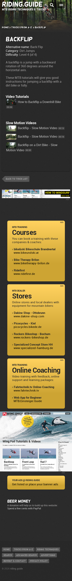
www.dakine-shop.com (29, 316)
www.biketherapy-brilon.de (31, 263)
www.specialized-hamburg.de (33, 348)
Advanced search (26, 555)
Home (5, 27)
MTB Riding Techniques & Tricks (24, 9)
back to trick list (17, 179)
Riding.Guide (22, 4)
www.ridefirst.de (24, 274)
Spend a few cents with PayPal (24, 508)
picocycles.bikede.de (27, 327)
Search (7, 555)
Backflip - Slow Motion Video (31, 128)
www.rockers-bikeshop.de (31, 337)
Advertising (48, 555)
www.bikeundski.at (26, 252)
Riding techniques (48, 549)
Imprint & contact (14, 561)
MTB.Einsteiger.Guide (28, 401)
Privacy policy (39, 561)
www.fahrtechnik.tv (26, 390)
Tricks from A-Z (21, 27)
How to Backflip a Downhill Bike (33, 102)
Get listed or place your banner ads (35, 484)
